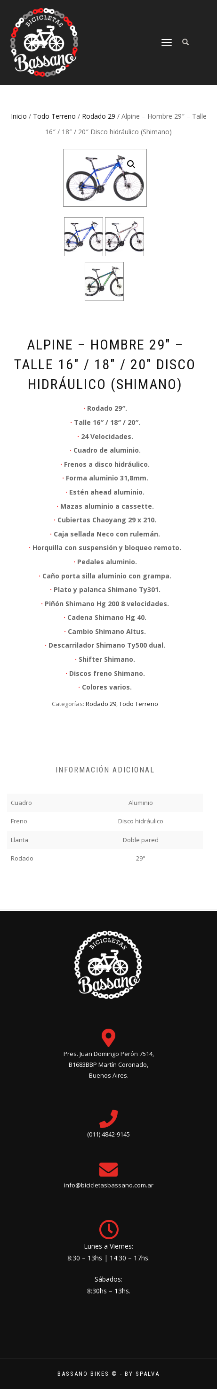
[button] (131, 164)
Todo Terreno (54, 116)
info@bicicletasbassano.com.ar (108, 1185)
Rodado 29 (98, 116)
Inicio (19, 116)
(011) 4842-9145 (108, 1134)
